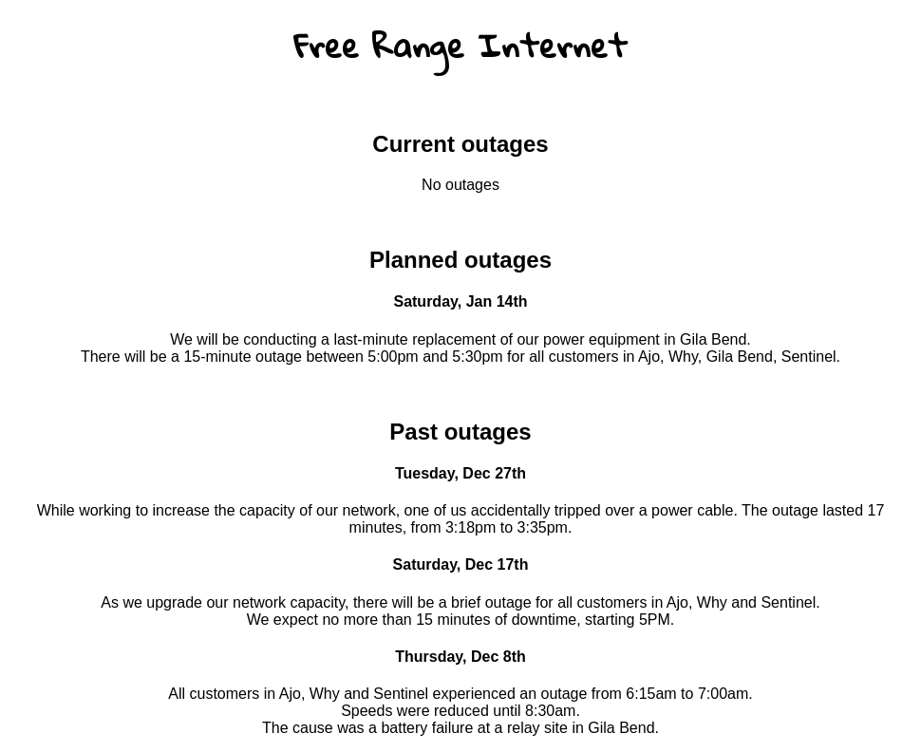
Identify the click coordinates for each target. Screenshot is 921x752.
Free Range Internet (460, 45)
